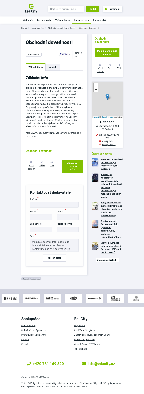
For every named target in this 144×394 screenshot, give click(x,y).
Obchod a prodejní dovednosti (61, 28)
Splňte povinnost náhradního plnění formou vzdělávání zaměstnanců (111, 247)
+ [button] (96, 85)
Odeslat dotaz (54, 258)
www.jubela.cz (108, 144)
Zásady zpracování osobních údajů (92, 334)
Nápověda (79, 325)
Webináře (28, 19)
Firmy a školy (44, 19)
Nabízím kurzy (28, 325)
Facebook (80, 348)
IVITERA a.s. (43, 377)
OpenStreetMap (107, 117)
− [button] (96, 90)
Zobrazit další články (107, 260)
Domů (24, 28)
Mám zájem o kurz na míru (72, 166)
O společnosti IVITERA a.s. (87, 344)
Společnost (35, 223)
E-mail (34, 211)
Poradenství (99, 19)
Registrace (91, 330)
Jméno (34, 199)
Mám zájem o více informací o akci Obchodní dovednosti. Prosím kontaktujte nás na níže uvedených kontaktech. (54, 245)
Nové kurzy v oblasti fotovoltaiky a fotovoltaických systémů (112, 164)
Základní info (36, 66)
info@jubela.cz (109, 141)
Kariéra (25, 339)
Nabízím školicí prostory (33, 330)
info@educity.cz (98, 363)
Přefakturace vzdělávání (33, 334)
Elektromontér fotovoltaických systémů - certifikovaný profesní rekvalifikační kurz (111, 228)
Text (33, 236)
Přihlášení (112, 9)
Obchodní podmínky (84, 339)
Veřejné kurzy (62, 19)
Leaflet (96, 117)
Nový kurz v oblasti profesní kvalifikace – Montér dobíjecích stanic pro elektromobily (111, 209)
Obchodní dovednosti (89, 28)
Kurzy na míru (81, 19)
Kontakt (53, 67)
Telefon (61, 211)
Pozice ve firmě (64, 223)
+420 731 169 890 (45, 363)
